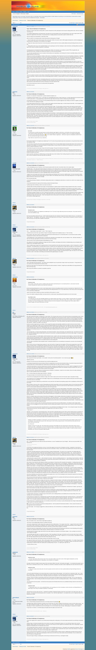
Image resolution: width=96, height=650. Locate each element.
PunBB (68, 649)
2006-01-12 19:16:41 (30, 91)
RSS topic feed (80, 24)
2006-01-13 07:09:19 (30, 312)
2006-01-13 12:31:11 (30, 437)
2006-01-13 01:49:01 (30, 258)
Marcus (14, 204)
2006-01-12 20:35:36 (30, 163)
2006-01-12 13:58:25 (30, 26)
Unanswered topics (80, 13)
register (76, 22)
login (73, 22)
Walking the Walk (22, 20)
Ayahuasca (15, 277)
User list (17, 11)
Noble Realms (15, 20)
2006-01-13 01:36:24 (30, 204)
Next (21, 22)
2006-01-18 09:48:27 (30, 616)
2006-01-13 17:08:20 (30, 552)
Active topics (73, 13)
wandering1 (15, 552)
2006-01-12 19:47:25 (30, 125)
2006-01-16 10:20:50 (30, 597)
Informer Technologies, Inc (79, 649)
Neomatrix (15, 125)
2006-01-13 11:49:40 (30, 353)
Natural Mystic (16, 597)
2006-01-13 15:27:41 (30, 516)
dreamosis (15, 91)
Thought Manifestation (31, 221)
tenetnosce (15, 26)
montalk (14, 163)
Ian (13, 312)
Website (14, 202)
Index (13, 11)
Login (28, 11)
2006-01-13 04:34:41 (30, 277)
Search (21, 11)
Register (24, 11)
